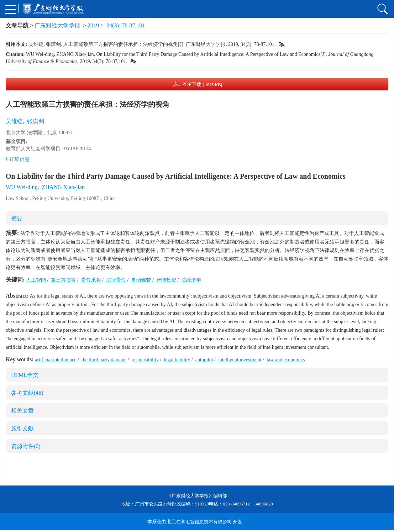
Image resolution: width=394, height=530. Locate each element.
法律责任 (116, 280)
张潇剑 (35, 121)
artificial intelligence (55, 359)
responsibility (145, 359)
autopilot (204, 359)
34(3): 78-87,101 (125, 25)
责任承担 (91, 280)
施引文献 (22, 428)
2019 (93, 25)
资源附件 (26, 446)
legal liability (177, 359)
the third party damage (104, 359)
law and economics (286, 359)
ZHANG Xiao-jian (63, 187)
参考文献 (27, 393)
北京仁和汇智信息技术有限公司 (199, 521)
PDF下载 (202, 84)
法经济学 (191, 280)
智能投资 (166, 280)
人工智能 (36, 280)
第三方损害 (63, 280)
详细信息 (17, 159)
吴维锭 (14, 121)
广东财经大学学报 (57, 25)
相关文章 (22, 411)
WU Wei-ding (22, 187)
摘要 (16, 218)
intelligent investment (240, 359)
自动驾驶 (141, 280)
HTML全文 (24, 375)
